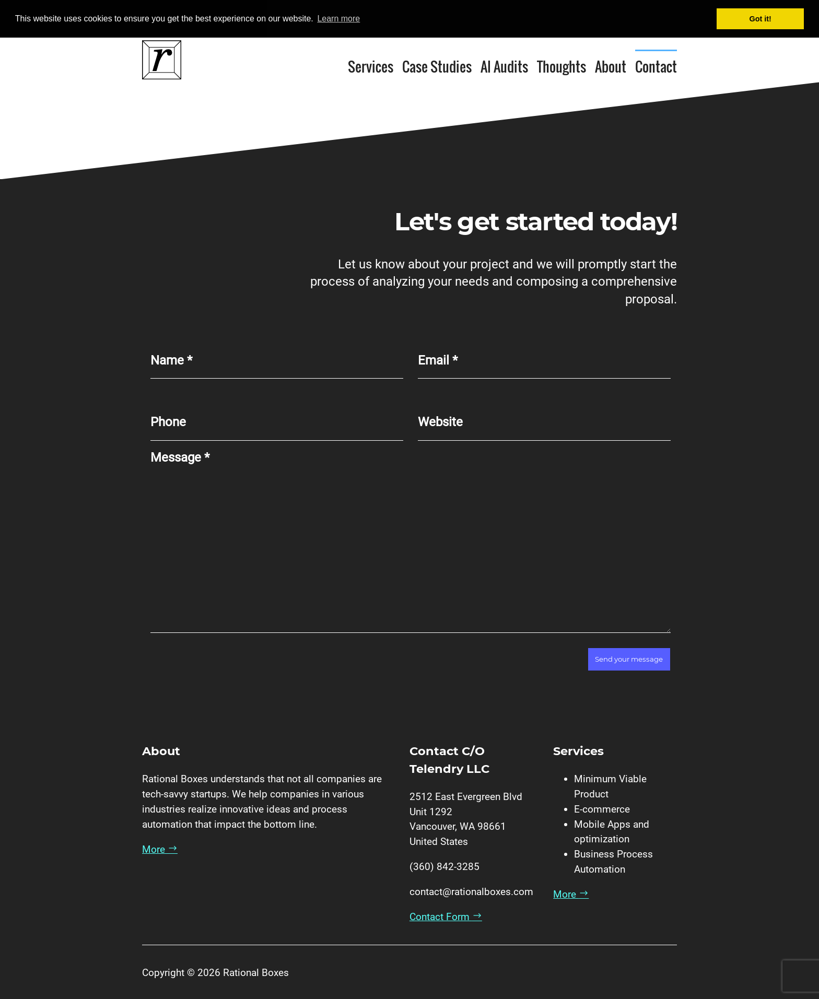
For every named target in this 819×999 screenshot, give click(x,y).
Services (370, 65)
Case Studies (437, 65)
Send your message (629, 659)
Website (440, 422)
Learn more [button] (338, 18)
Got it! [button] (760, 19)
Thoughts (561, 65)
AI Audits (504, 65)
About (610, 65)
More (160, 849)
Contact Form (446, 917)
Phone (168, 422)
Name (171, 359)
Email (438, 359)
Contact (656, 65)
